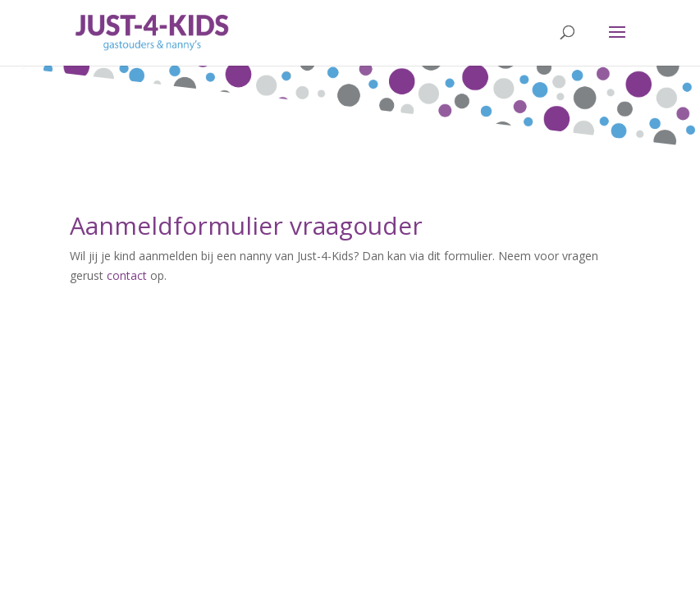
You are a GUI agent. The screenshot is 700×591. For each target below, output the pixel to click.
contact (127, 275)
